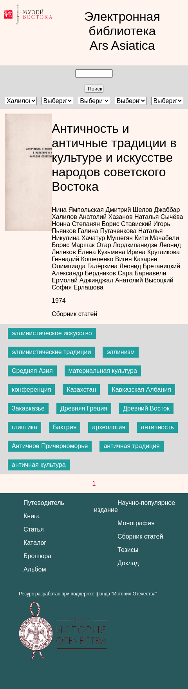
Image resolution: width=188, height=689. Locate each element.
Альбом (35, 569)
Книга (32, 516)
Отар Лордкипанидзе (127, 245)
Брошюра (37, 556)
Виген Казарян (136, 259)
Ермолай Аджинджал (83, 280)
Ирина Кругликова (153, 252)
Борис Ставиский (127, 224)
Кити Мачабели (156, 238)
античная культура (39, 464)
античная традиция (131, 446)
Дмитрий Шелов (129, 209)
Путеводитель (44, 502)
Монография (136, 523)
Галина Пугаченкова (108, 231)
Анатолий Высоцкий (144, 280)
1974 (59, 300)
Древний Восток (146, 408)
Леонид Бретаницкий (149, 266)
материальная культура (103, 370)
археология (108, 427)
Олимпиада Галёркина (85, 266)
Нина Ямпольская (78, 209)
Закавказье (28, 408)
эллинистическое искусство (52, 333)
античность (157, 427)
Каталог (35, 542)
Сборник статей (74, 314)
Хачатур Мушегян (108, 238)
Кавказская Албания (141, 389)
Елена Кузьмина (102, 252)
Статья (34, 529)
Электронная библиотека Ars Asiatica (122, 30)
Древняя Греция (83, 408)
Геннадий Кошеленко (83, 259)
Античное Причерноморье (50, 446)
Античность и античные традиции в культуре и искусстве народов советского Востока (114, 157)
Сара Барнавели (142, 273)
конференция (31, 389)
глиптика (24, 427)
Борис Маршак (74, 245)
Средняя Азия (32, 370)
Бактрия (64, 427)
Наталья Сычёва (158, 216)
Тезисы (128, 549)
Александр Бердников (85, 273)
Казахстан (81, 389)
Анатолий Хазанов (106, 216)
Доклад (128, 563)
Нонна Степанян (76, 224)
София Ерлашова (77, 287)
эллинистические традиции (51, 352)
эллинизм (121, 352)
